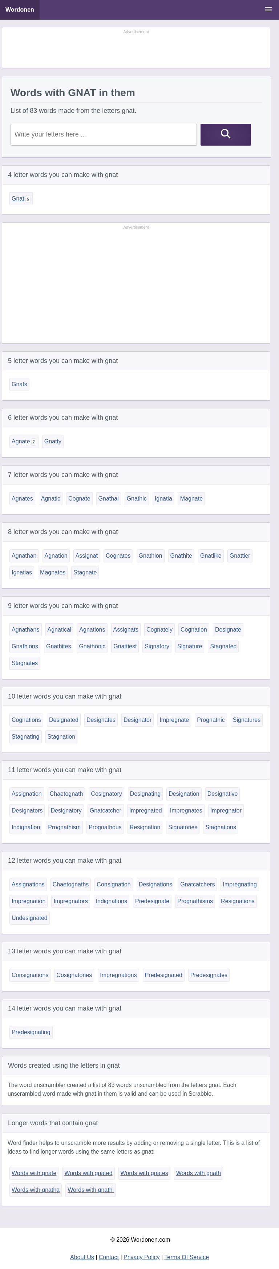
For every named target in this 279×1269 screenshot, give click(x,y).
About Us (82, 1257)
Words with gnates (144, 1173)
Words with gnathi (91, 1190)
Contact (109, 1257)
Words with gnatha (36, 1190)
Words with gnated (88, 1173)
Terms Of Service (186, 1257)
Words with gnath (198, 1173)
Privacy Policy (142, 1257)
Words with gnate (34, 1173)
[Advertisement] (136, 48)
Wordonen (19, 10)
